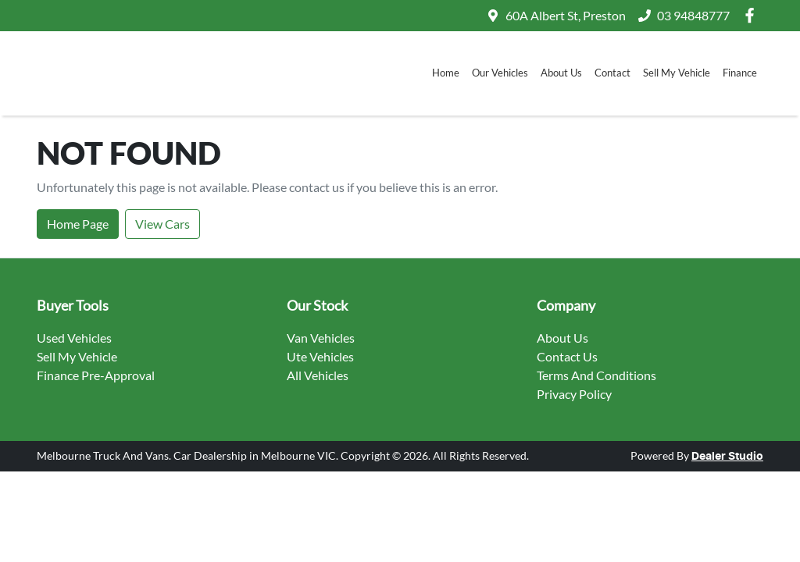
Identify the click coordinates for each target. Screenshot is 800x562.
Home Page (78, 223)
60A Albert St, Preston (565, 15)
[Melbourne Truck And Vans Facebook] (752, 15)
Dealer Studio (727, 456)
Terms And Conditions (596, 375)
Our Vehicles (500, 72)
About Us (561, 72)
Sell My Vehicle (676, 72)
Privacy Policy (574, 393)
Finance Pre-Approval (96, 375)
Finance (740, 72)
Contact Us (567, 356)
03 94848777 (693, 15)
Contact (612, 72)
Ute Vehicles (320, 356)
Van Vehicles (321, 337)
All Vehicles (317, 375)
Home (445, 72)
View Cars (162, 223)
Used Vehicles (74, 337)
